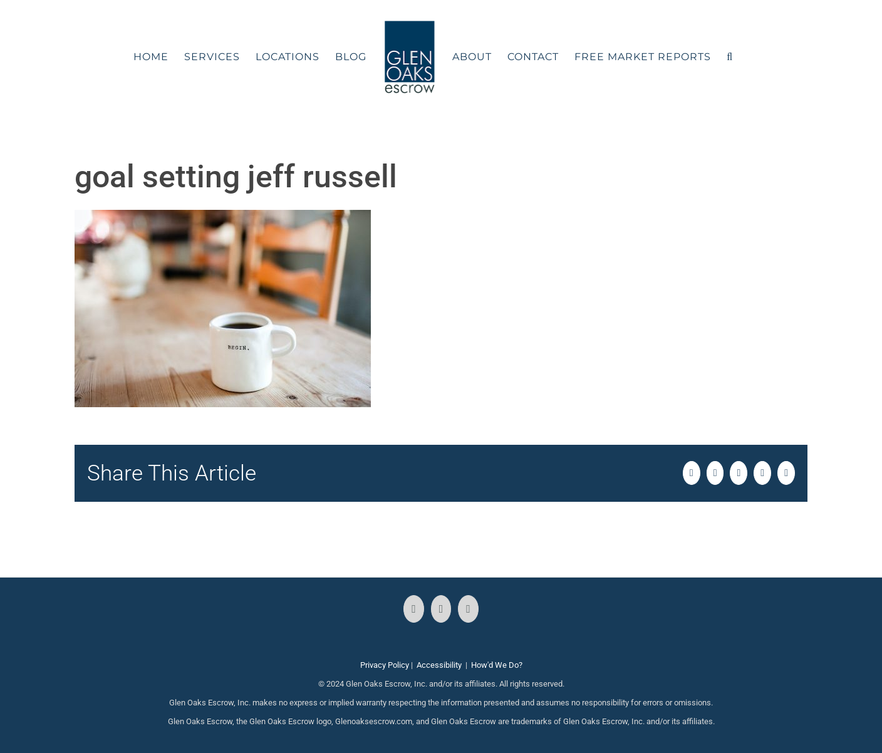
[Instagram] (441, 609)
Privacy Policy (384, 665)
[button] (730, 57)
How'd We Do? (496, 665)
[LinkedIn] (468, 609)
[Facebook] (413, 609)
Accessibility (439, 665)
